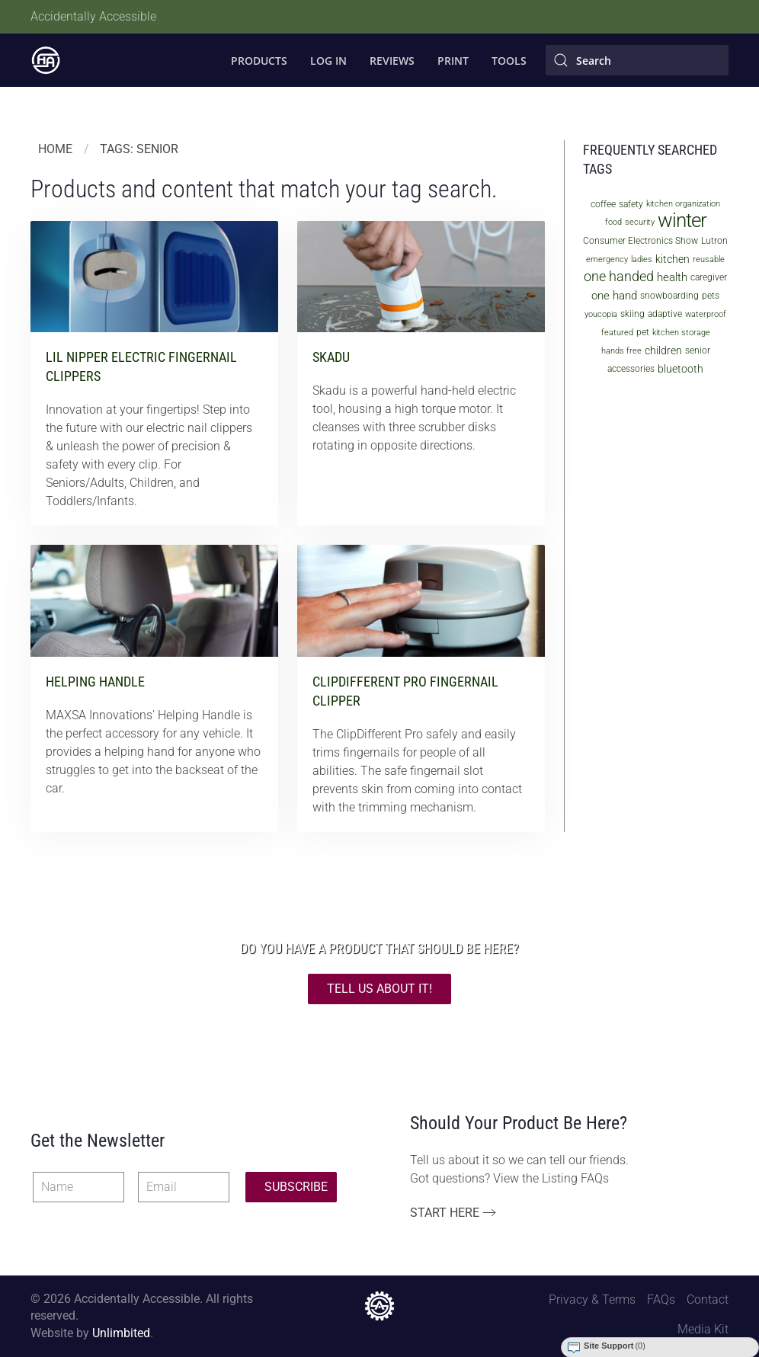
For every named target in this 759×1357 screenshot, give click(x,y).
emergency (607, 259)
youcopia (600, 314)
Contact (708, 1299)
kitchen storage (681, 333)
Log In (328, 60)
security (640, 222)
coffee (603, 204)
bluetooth (680, 369)
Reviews (392, 60)
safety (631, 204)
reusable (709, 259)
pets (710, 295)
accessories (631, 368)
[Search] (637, 60)
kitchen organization (683, 204)
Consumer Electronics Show (640, 240)
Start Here (444, 1212)
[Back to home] (45, 60)
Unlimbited (121, 1333)
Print (453, 60)
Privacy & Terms (592, 1299)
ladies (641, 259)
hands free (621, 351)
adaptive (665, 314)
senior (697, 350)
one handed (619, 276)
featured (617, 333)
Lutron (714, 240)
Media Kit (703, 1329)
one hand (614, 295)
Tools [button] (509, 60)
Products (259, 60)
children (663, 350)
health (672, 277)
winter (682, 220)
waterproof (705, 314)
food (613, 222)
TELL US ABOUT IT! (379, 988)
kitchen (672, 259)
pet (642, 332)
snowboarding (669, 295)
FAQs (661, 1299)
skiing (632, 314)
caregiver (708, 277)
